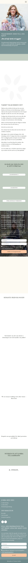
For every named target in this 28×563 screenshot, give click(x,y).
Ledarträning (4, 502)
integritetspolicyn (8, 248)
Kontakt (3, 513)
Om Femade (4, 515)
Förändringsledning (6, 506)
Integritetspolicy (6, 517)
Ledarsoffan (4, 504)
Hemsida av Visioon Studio (14, 561)
